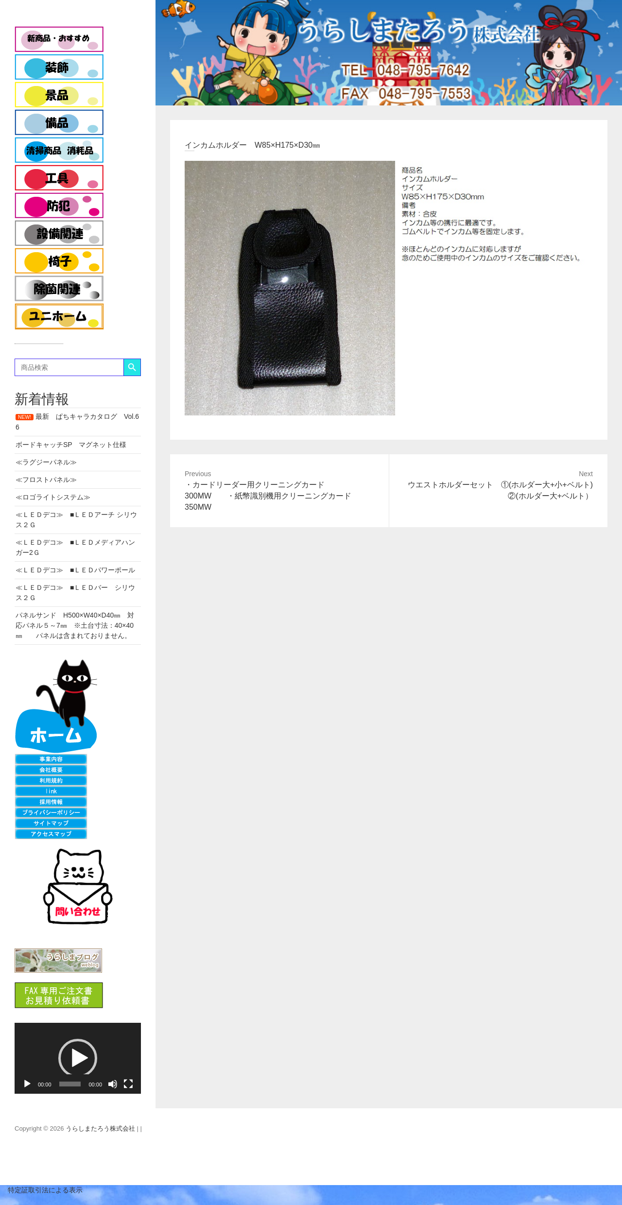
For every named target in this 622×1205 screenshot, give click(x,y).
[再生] (27, 1084)
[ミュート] (113, 1084)
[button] (77, 1058)
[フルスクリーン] (128, 1084)
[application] (78, 1058)
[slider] (70, 1084)
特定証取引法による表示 (41, 1190)
